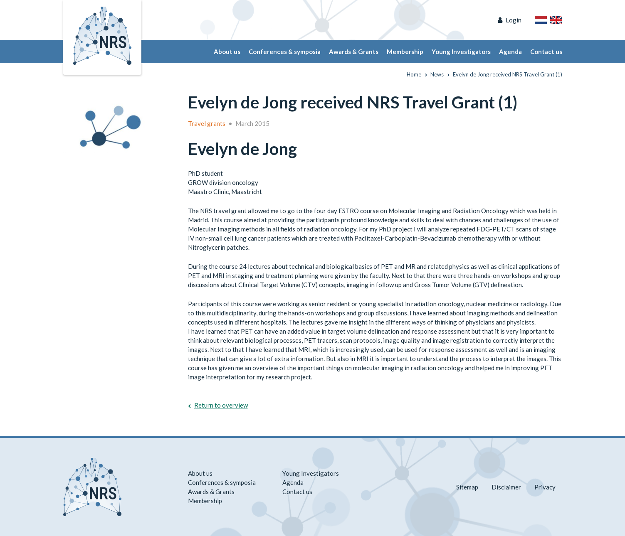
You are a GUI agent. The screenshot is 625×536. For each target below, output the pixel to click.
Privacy (545, 487)
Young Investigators (461, 51)
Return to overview (221, 405)
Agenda (510, 51)
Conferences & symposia (285, 51)
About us (227, 51)
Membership (405, 51)
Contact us (546, 51)
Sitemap (467, 487)
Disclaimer (506, 487)
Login (513, 20)
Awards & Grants (353, 51)
